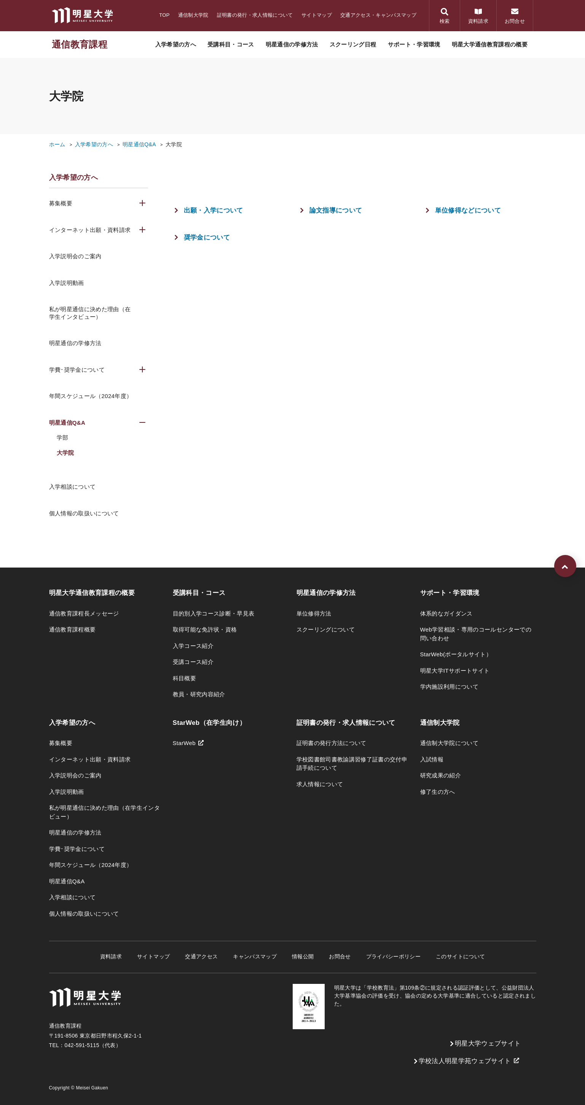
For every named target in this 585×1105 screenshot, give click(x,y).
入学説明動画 (66, 283)
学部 (63, 437)
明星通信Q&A (139, 144)
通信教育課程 (79, 44)
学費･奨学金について (77, 369)
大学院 (174, 144)
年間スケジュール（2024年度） (90, 396)
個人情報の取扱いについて (84, 513)
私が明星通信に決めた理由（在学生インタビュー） (90, 313)
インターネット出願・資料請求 (90, 230)
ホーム (57, 144)
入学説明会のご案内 (75, 256)
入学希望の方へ (94, 144)
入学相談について (72, 486)
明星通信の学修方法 (75, 343)
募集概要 (60, 203)
